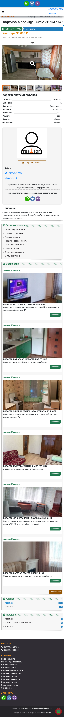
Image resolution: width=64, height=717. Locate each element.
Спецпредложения (9, 685)
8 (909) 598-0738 (55, 9)
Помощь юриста (8, 667)
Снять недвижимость (11, 679)
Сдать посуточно (9, 676)
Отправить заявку (31, 162)
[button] (32, 62)
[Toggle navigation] (2, 11)
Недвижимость (8, 659)
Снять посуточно (9, 682)
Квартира (9, 16)
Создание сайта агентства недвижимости (36, 708)
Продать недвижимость (12, 670)
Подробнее (55, 315)
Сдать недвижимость (11, 673)
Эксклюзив (6, 688)
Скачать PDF (12, 178)
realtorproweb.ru (45, 712)
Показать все (55, 592)
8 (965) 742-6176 (13, 173)
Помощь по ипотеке (10, 665)
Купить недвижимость (11, 662)
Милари (52, 13)
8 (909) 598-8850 (10, 650)
